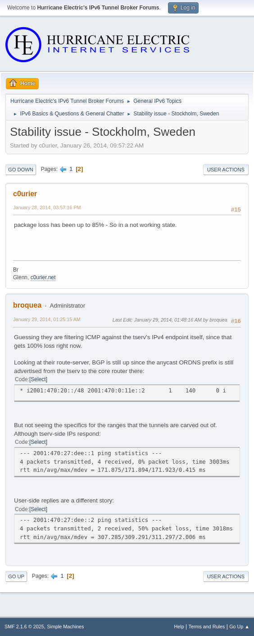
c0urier (25, 194)
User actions (226, 169)
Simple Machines (65, 626)
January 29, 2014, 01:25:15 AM (47, 319)
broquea (27, 305)
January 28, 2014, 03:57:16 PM (47, 207)
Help (179, 626)
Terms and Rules (207, 626)
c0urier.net (43, 277)
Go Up (16, 576)
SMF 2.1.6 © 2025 (24, 626)
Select (38, 379)
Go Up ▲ (239, 626)
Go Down (20, 169)
